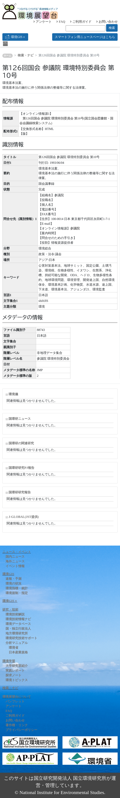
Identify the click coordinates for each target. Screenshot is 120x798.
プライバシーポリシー (21, 730)
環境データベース (18, 624)
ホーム (7, 55)
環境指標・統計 (17, 588)
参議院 (75, 228)
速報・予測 (13, 578)
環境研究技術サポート (21, 638)
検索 (112, 27)
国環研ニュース (20, 418)
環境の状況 (13, 583)
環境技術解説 (15, 614)
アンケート (42, 21)
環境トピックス (17, 680)
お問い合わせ (107, 21)
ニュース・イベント (16, 551)
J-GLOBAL (24, 516)
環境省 (13, 647)
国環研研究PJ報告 (21, 467)
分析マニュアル (17, 642)
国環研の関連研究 (21, 443)
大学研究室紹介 (17, 665)
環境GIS (8, 574)
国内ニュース (15, 556)
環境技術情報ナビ (18, 619)
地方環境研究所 (17, 633)
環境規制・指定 (17, 593)
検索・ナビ (26, 55)
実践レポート (15, 670)
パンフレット (15, 701)
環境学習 (8, 661)
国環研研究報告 (20, 492)
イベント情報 (15, 566)
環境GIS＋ (15, 37)
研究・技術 (10, 609)
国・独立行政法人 (18, 628)
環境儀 (13, 394)
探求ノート (13, 675)
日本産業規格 (18, 652)
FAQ (60, 21)
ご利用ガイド (80, 21)
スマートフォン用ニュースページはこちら (85, 37)
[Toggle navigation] (5, 44)
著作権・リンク (17, 725)
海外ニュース (15, 561)
